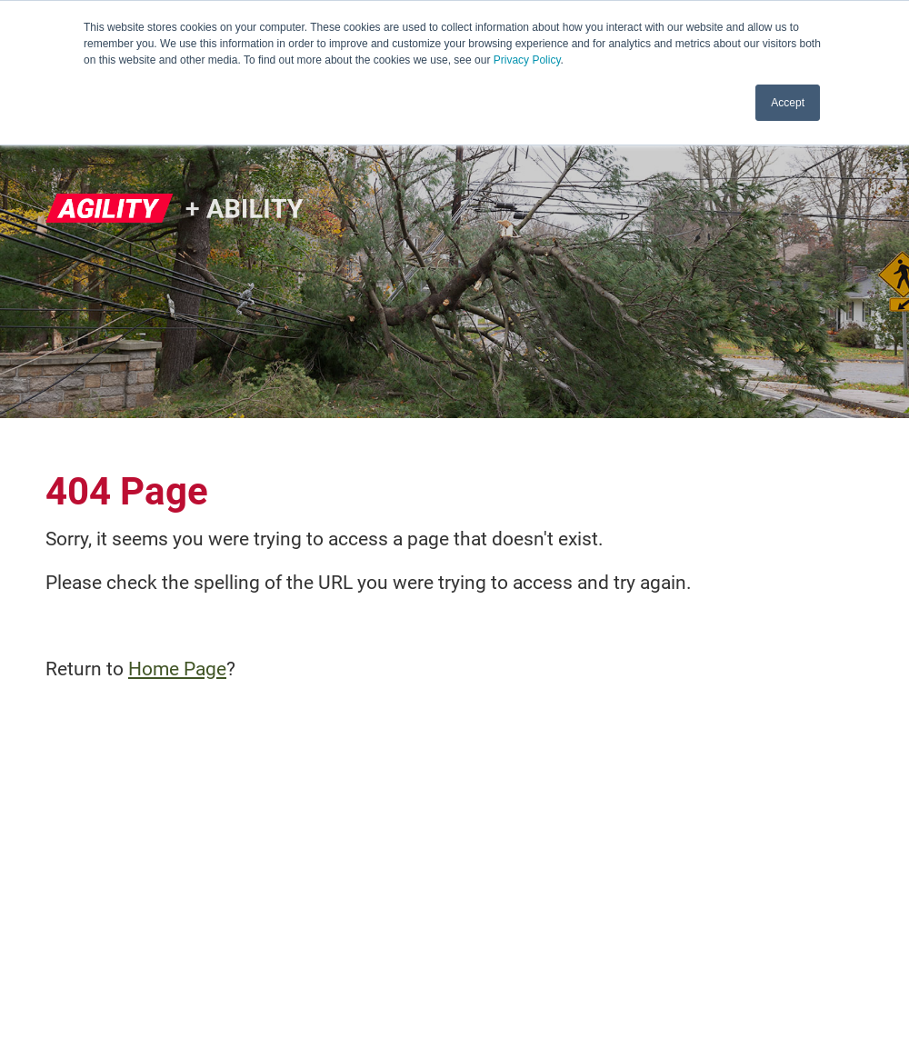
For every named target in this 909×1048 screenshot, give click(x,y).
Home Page (177, 669)
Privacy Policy (527, 60)
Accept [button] (787, 102)
